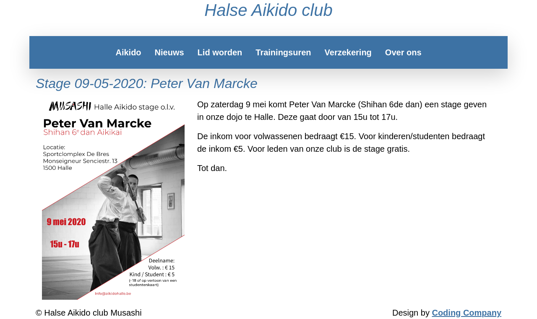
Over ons (403, 52)
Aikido (128, 52)
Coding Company (466, 312)
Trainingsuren (283, 52)
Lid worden (220, 52)
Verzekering (348, 52)
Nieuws (169, 52)
